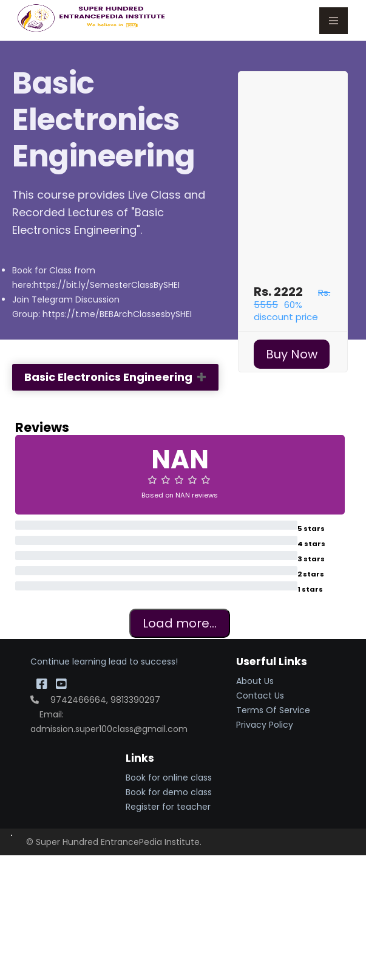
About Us (255, 681)
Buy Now (291, 354)
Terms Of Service (273, 710)
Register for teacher (168, 807)
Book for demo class (169, 792)
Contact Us (260, 695)
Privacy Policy (264, 725)
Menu (333, 20)
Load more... (180, 623)
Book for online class (169, 777)
